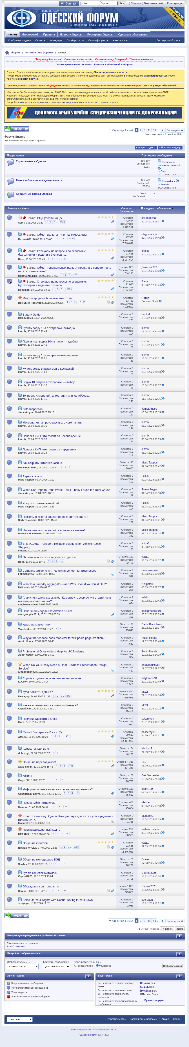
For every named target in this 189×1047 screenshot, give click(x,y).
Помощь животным (141, 59)
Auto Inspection (32, 409)
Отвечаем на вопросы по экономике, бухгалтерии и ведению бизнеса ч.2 (52, 252)
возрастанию (83, 965)
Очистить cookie (154, 3)
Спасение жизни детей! (78, 59)
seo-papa (23, 903)
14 (67, 833)
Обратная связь (116, 1019)
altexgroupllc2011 (28, 614)
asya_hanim (25, 767)
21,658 (129, 845)
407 (131, 802)
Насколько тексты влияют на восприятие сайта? (55, 516)
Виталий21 (24, 239)
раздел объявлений (164, 85)
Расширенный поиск (168, 40)
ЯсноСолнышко (28, 275)
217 (71, 766)
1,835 (130, 886)
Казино (27, 775)
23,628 (129, 253)
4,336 (130, 761)
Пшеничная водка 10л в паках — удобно (50, 341)
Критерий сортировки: (56, 962)
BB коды (145, 983)
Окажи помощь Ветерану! (111, 59)
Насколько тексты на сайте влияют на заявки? (54, 530)
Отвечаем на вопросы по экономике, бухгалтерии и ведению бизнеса (52, 283)
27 (132, 624)
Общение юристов (35, 843)
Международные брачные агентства (47, 298)
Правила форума (154, 1000)
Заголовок (14, 208)
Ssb (20, 222)
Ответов (126, 208)
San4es (22, 864)
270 (131, 829)
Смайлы (145, 986)
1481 (66, 736)
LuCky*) (23, 681)
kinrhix (22, 331)
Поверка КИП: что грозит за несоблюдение (52, 436)
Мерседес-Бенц (27, 467)
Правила (49, 34)
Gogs (21, 780)
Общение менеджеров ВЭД (41, 859)
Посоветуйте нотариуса (39, 802)
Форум (12, 34)
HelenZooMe (25, 317)
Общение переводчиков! (39, 762)
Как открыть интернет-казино (42, 463)
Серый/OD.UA (26, 708)
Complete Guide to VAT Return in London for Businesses (59, 570)
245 (68, 695)
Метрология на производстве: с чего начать (52, 422)
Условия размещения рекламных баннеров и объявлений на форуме (94, 64)
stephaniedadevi (28, 604)
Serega (22, 891)
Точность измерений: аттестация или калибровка (56, 395)
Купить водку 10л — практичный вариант (50, 355)
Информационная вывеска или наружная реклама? (58, 789)
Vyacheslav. (25, 629)
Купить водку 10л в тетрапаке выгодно (49, 328)
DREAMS (23, 834)
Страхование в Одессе (31, 161)
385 (131, 267)
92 (64, 890)
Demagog (23, 696)
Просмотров (127, 211)
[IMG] (143, 990)
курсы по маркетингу (37, 624)
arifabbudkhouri (27, 671)
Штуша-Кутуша (27, 847)
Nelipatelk (24, 587)
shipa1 (22, 550)
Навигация (119, 40)
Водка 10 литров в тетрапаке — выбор (49, 382)
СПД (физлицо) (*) (49, 218)
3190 (82, 302)
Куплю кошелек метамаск (40, 873)
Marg (21, 722)
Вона (21, 561)
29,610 (129, 734)
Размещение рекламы (144, 1019)
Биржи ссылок (32, 476)
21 (65, 806)
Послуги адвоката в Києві (40, 718)
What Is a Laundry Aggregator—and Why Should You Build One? (65, 584)
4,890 (130, 691)
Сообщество (74, 40)
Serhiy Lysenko (27, 520)
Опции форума (96, 40)
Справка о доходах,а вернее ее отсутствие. (52, 678)
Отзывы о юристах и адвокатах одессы (49, 557)
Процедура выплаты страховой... (170, 163)
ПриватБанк (169, 181)
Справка (40, 40)
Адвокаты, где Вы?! (36, 748)
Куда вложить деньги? (38, 692)
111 (131, 556)
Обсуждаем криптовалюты (41, 886)
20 (76, 275)
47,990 (129, 237)
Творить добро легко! (49, 59)
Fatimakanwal (26, 574)
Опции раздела (146, 147)
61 (132, 859)
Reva (21, 259)
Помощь (136, 3)
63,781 (129, 300)
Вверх (179, 928)
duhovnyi (23, 753)
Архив (165, 1019)
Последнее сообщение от (157, 208)
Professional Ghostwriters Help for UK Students (53, 651)
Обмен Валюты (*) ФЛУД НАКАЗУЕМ (62, 234)
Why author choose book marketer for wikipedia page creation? (64, 638)
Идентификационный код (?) (42, 829)
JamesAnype (25, 412)
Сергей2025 (25, 876)
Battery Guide (32, 314)
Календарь (55, 40)
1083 (76, 846)
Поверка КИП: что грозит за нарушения (49, 449)
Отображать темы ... (18, 962)
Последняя (175, 130)
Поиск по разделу (170, 147)
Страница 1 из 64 (122, 130)
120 (131, 788)
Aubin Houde (25, 641)
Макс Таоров (26, 479)
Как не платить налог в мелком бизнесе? (50, 705)
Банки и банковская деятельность (39, 180)
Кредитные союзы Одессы (34, 194)
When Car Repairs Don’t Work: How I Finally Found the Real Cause (66, 490)
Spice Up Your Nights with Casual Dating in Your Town (58, 900)
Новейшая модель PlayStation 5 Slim (47, 611)
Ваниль (22, 807)
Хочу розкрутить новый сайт (42, 503)
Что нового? (30, 34)
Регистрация (174, 3)
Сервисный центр (29, 793)
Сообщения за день (19, 40)
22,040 (129, 284)
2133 (62, 222)
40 (132, 462)
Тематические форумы (39, 52)
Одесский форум (88, 1034)
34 (132, 748)
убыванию (103, 965)
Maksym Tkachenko (30, 533)
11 (149, 130)
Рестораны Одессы (100, 34)
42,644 (129, 220)
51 (154, 130)
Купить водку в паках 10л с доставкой (48, 368)
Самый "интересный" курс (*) (42, 732)
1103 (69, 289)
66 (132, 775)
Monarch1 (24, 823)
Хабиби (22, 736)
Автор (25, 208)
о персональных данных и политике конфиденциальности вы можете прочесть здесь (69, 102)
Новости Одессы (71, 34)
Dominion (24, 290)
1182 (63, 258)
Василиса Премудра (30, 302)
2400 (71, 238)
